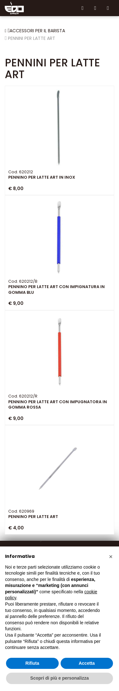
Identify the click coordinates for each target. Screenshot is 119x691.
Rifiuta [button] (32, 663)
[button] (111, 557)
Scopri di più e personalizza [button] (59, 678)
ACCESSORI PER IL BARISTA (37, 31)
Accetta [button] (87, 663)
